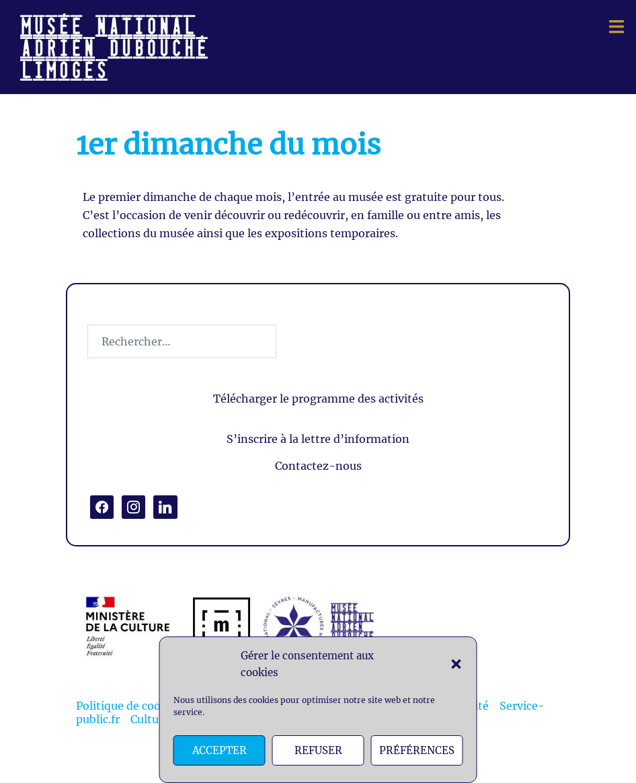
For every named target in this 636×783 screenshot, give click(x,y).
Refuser (318, 750)
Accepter (219, 750)
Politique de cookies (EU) (142, 705)
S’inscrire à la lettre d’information (318, 439)
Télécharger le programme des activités (318, 398)
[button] (456, 664)
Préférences (416, 750)
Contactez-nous (318, 465)
